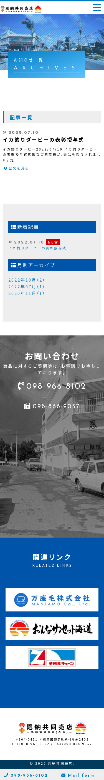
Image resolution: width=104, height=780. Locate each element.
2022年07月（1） (26, 287)
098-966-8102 (56, 385)
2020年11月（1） (26, 293)
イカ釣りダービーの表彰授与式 (37, 247)
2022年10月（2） (26, 280)
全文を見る (19, 167)
